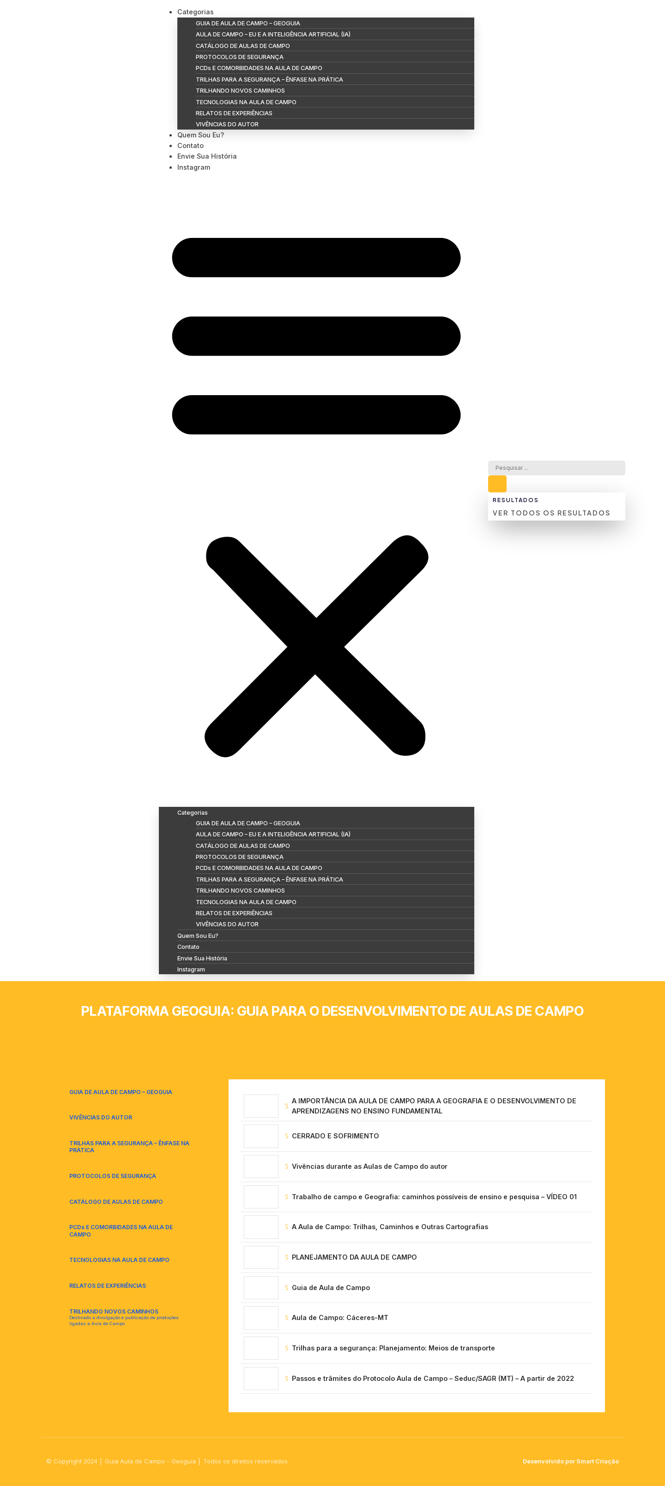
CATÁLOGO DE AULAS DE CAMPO (243, 45)
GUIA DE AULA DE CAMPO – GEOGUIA (248, 23)
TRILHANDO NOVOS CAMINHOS (240, 90)
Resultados (515, 500)
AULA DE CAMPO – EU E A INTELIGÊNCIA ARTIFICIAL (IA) (273, 34)
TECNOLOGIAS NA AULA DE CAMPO (246, 102)
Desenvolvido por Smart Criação (571, 1461)
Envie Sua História (207, 156)
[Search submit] (497, 484)
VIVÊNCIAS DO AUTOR (227, 124)
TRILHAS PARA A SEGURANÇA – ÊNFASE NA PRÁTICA (269, 79)
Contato (190, 145)
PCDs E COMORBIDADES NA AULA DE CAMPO (259, 67)
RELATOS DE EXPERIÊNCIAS (234, 113)
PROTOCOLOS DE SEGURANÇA (240, 56)
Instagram (193, 167)
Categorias (195, 12)
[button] (316, 489)
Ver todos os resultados (552, 513)
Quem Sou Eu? (200, 135)
